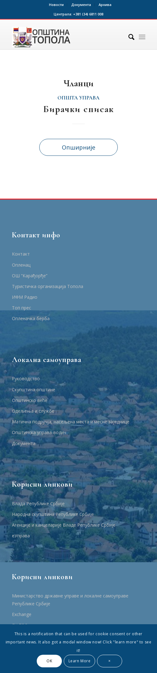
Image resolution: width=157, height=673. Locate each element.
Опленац (21, 265)
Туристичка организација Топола (47, 286)
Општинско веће (29, 400)
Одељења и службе (33, 411)
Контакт (21, 254)
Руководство (26, 379)
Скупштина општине (33, 390)
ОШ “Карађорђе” (29, 276)
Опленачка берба (31, 318)
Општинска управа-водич (39, 432)
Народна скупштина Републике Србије (53, 514)
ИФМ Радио (24, 297)
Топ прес (21, 308)
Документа (81, 4)
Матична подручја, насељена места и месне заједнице (70, 422)
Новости (56, 4)
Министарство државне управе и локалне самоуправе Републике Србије (70, 600)
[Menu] (142, 36)
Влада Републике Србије (38, 503)
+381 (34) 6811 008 (88, 14)
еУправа (21, 536)
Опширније (78, 147)
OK (49, 661)
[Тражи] (128, 36)
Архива (105, 4)
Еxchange (21, 614)
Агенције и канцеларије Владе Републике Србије (64, 525)
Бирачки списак (78, 109)
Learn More (79, 661)
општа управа (78, 98)
